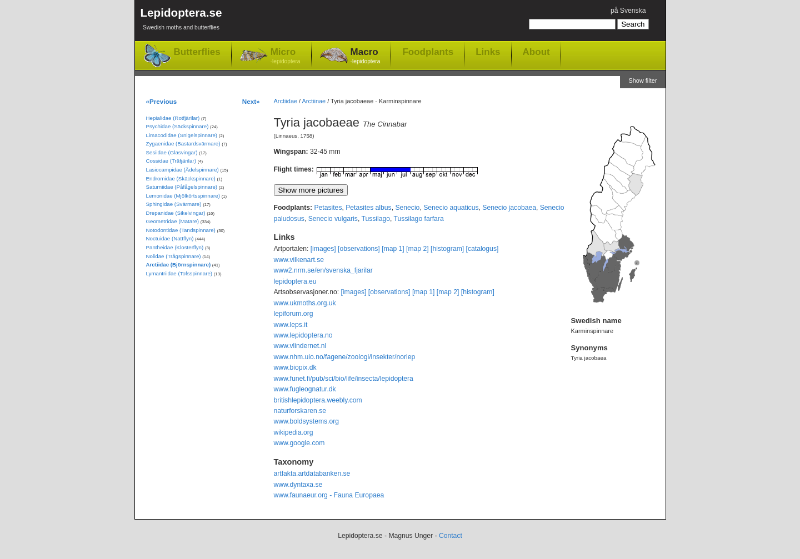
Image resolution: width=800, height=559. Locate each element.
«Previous (161, 101)
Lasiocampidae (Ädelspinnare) (182, 170)
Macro (366, 56)
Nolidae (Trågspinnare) (173, 256)
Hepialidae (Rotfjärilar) (173, 118)
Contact (450, 536)
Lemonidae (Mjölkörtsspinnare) (183, 196)
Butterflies (197, 52)
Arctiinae (314, 101)
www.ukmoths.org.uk (305, 303)
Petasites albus (368, 207)
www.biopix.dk (295, 367)
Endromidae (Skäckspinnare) (181, 178)
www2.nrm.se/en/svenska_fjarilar (323, 270)
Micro (286, 56)
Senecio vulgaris (333, 219)
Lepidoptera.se (181, 21)
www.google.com (299, 443)
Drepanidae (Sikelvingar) (176, 213)
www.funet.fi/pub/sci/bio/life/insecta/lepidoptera (343, 378)
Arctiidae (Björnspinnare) (178, 264)
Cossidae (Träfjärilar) (171, 161)
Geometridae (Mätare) (172, 221)
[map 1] (393, 249)
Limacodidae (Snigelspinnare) (182, 135)
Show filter (642, 80)
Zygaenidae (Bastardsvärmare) (183, 143)
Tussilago (375, 219)
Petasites (328, 207)
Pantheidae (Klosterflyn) (175, 247)
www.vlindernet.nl (300, 346)
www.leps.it (291, 325)
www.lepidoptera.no (303, 335)
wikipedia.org (293, 432)
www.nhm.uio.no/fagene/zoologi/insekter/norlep (345, 357)
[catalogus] (482, 249)
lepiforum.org (293, 314)
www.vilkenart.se (299, 260)
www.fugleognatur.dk (305, 389)
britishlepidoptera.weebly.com (318, 400)
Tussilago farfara (419, 219)
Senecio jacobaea (509, 207)
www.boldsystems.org (306, 421)
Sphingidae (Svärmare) (174, 204)
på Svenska (628, 10)
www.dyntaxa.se (298, 485)
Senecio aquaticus (450, 207)
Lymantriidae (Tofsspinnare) (179, 273)
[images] (323, 249)
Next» (251, 101)
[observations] (359, 249)
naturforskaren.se (300, 411)
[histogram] (447, 249)
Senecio (407, 207)
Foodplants (427, 52)
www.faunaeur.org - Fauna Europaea (329, 495)
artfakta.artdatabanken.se (312, 473)
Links (488, 52)
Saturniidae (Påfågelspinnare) (182, 187)
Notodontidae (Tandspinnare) (181, 230)
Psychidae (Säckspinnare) (177, 126)
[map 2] (417, 249)
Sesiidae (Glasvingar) (172, 152)
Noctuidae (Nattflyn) (170, 238)
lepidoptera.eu (295, 281)
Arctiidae (286, 101)
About (536, 52)
